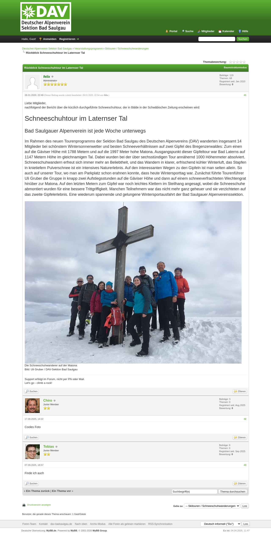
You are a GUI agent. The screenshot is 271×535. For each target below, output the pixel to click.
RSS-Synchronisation (160, 524)
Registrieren (67, 39)
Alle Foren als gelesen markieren (126, 524)
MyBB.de (51, 530)
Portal (173, 31)
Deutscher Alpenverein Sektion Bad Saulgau (47, 48)
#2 (245, 419)
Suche (189, 31)
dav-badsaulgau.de (61, 524)
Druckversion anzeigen (39, 505)
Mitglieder (208, 31)
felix (106, 95)
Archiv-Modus (97, 524)
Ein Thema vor (61, 491)
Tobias (48, 446)
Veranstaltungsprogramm (88, 48)
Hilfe (245, 31)
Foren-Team (29, 524)
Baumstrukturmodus (235, 67)
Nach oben (81, 524)
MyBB (74, 530)
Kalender (228, 31)
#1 (245, 95)
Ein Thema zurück (38, 491)
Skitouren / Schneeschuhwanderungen (127, 48)
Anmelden (49, 39)
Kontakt (43, 524)
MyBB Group (100, 530)
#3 (245, 465)
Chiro (47, 400)
